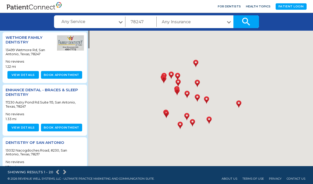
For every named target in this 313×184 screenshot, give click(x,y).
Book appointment (60, 75)
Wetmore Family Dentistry (24, 39)
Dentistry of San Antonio (35, 142)
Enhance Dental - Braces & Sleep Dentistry (42, 92)
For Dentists (229, 6)
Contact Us (296, 178)
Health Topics (258, 6)
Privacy (275, 178)
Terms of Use (253, 178)
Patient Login (291, 6)
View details (22, 75)
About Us (229, 178)
